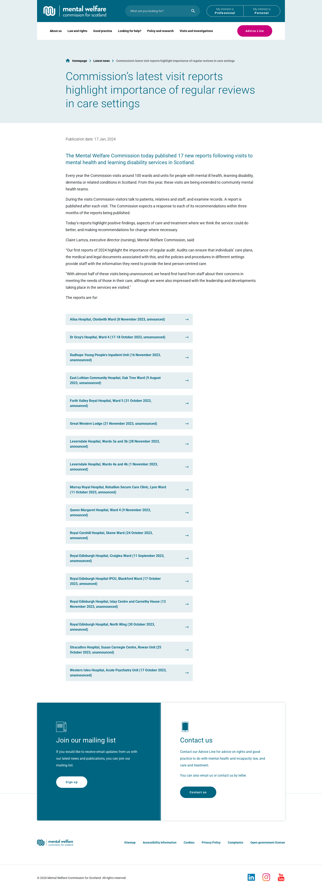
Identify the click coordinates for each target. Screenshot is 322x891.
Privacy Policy (211, 842)
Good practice (102, 37)
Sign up (72, 782)
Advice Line (255, 37)
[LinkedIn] (251, 875)
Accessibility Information (159, 842)
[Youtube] (281, 875)
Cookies (189, 842)
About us (56, 37)
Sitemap (130, 842)
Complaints (235, 842)
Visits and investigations (196, 37)
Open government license (267, 842)
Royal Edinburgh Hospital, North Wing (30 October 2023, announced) (112, 626)
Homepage (79, 60)
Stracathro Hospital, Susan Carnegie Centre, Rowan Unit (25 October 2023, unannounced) (115, 649)
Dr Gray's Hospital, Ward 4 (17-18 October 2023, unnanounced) (117, 337)
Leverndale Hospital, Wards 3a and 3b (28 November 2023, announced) (115, 443)
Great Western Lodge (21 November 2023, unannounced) (113, 424)
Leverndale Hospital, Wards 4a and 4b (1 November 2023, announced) (114, 466)
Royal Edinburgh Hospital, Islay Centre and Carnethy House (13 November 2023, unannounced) (118, 604)
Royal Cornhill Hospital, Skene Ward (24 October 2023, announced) (111, 535)
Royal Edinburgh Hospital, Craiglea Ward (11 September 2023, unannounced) (117, 558)
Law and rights (77, 37)
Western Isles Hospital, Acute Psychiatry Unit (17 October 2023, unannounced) (118, 672)
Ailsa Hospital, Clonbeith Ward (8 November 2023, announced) (117, 319)
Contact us (198, 792)
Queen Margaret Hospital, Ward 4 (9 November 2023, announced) (110, 512)
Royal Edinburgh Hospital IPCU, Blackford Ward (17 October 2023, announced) (115, 581)
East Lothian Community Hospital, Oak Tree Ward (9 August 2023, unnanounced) (115, 380)
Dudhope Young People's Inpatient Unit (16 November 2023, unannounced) (115, 357)
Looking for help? (129, 37)
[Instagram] (266, 875)
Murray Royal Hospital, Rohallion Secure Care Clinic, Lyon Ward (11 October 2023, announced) (118, 489)
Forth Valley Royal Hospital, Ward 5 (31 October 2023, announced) (110, 403)
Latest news (101, 60)
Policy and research (160, 37)
